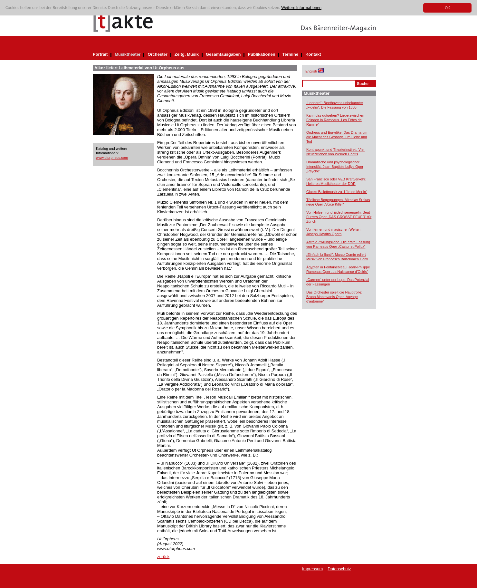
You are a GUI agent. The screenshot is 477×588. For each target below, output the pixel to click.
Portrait (100, 54)
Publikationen (261, 54)
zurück (163, 556)
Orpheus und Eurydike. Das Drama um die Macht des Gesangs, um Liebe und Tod (336, 136)
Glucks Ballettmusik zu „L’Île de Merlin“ (336, 192)
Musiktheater (127, 54)
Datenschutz (339, 568)
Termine (290, 54)
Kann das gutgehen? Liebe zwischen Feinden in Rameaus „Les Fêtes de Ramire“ (335, 119)
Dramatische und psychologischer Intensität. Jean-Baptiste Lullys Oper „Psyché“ (334, 166)
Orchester (157, 54)
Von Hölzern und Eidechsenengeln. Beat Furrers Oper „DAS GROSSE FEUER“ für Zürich (338, 216)
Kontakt (313, 54)
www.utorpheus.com (112, 157)
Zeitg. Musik (187, 54)
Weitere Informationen (304, 8)
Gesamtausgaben (223, 54)
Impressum (312, 568)
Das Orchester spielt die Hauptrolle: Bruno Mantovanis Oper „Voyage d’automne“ (334, 296)
